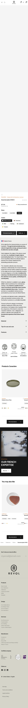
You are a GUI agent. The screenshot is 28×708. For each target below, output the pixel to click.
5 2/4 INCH (4, 213)
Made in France (4, 644)
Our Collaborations (5, 605)
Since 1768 (3, 640)
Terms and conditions (7, 690)
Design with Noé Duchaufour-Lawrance (16, 197)
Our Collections (4, 588)
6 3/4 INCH (12, 213)
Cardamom (20, 223)
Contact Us (3, 637)
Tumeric (5, 226)
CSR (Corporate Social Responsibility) (9, 642)
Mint (4, 223)
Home (2, 542)
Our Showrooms (5, 620)
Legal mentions (6, 693)
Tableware (8, 542)
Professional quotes (8, 233)
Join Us (3, 639)
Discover (6, 470)
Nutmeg (11, 223)
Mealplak (3, 595)
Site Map (4, 686)
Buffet (2, 593)
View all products (15, 422)
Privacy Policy (5, 696)
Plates (14, 542)
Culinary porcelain (5, 591)
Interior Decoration (5, 625)
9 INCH (19, 213)
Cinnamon (17, 220)
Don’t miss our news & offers (12, 554)
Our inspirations (4, 610)
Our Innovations (4, 608)
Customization (4, 622)
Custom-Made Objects (6, 627)
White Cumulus (6, 220)
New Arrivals (4, 586)
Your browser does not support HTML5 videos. (14, 444)
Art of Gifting (4, 623)
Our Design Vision (5, 606)
